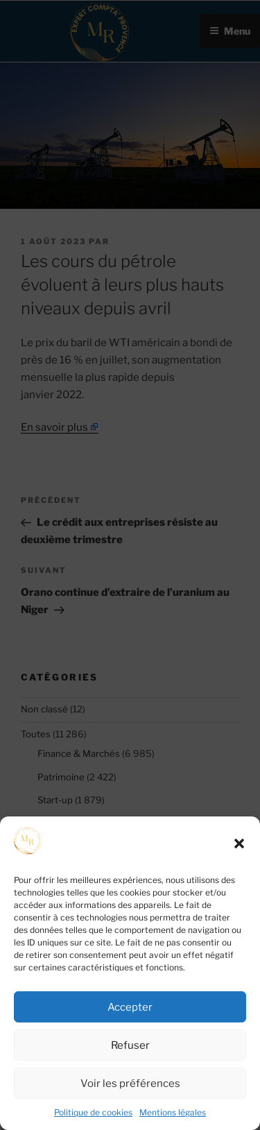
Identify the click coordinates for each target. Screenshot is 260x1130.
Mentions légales (172, 1112)
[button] (239, 843)
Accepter (130, 1007)
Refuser (130, 1045)
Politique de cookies (93, 1112)
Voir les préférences (130, 1083)
